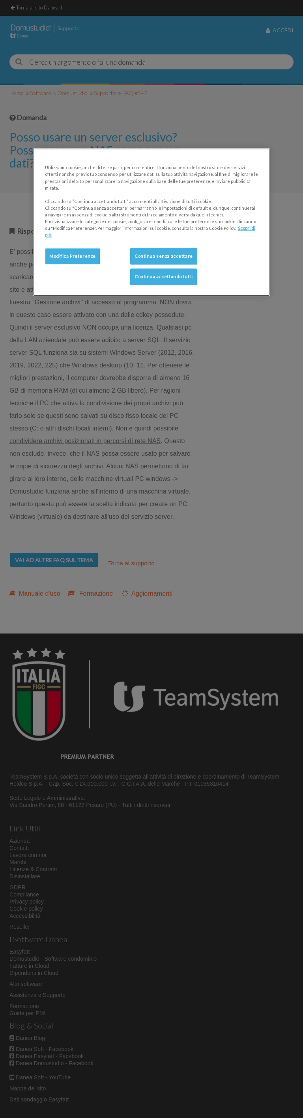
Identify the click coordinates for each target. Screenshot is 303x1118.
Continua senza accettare (164, 256)
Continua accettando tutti (164, 276)
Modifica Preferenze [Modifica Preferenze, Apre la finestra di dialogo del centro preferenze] (72, 256)
